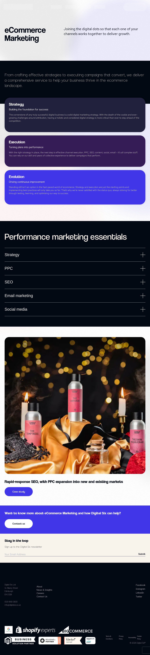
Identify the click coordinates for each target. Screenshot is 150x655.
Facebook (140, 585)
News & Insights (44, 589)
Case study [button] (18, 491)
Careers (40, 593)
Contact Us (42, 596)
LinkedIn (140, 592)
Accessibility (132, 637)
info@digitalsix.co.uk (13, 604)
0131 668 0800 (11, 601)
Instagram (140, 588)
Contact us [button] (18, 523)
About (39, 586)
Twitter (139, 596)
